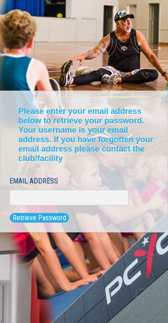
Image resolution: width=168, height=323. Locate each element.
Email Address (33, 181)
